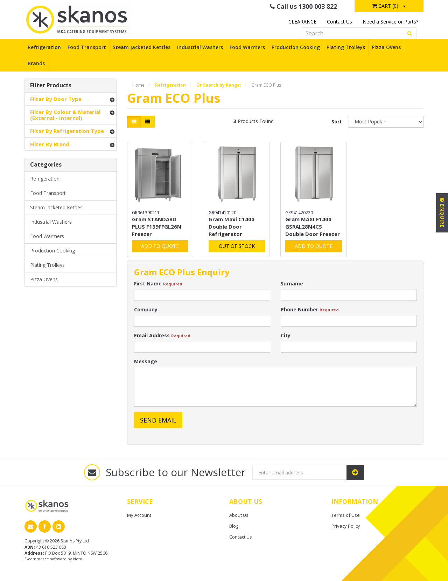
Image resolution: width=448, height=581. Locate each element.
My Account (139, 515)
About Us (238, 515)
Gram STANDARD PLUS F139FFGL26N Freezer (156, 226)
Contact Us (339, 21)
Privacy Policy (345, 526)
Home (138, 85)
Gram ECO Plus (266, 85)
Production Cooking (296, 47)
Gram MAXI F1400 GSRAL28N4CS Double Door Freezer (312, 226)
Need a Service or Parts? (390, 21)
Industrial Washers (200, 47)
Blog (233, 526)
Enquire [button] (442, 213)
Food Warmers (247, 47)
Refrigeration (44, 47)
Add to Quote (160, 246)
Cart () (385, 5)
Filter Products (50, 85)
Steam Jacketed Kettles (141, 47)
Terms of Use (345, 515)
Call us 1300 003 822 (303, 6)
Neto (77, 558)
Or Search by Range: (218, 85)
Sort (336, 121)
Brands (36, 63)
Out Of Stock (237, 246)
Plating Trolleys (346, 47)
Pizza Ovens (386, 47)
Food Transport (87, 47)
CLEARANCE (302, 21)
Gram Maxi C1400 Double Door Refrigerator (231, 226)
